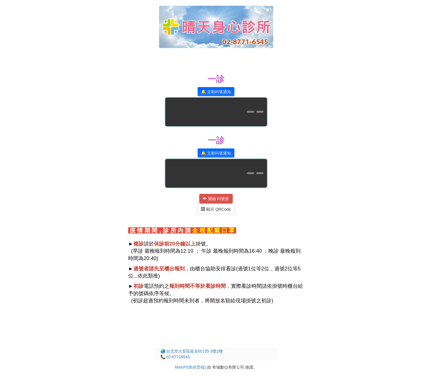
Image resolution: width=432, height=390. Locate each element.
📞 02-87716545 (175, 357)
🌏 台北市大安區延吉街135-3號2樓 (191, 351)
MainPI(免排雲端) (190, 367)
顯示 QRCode (216, 209)
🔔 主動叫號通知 (216, 91)
